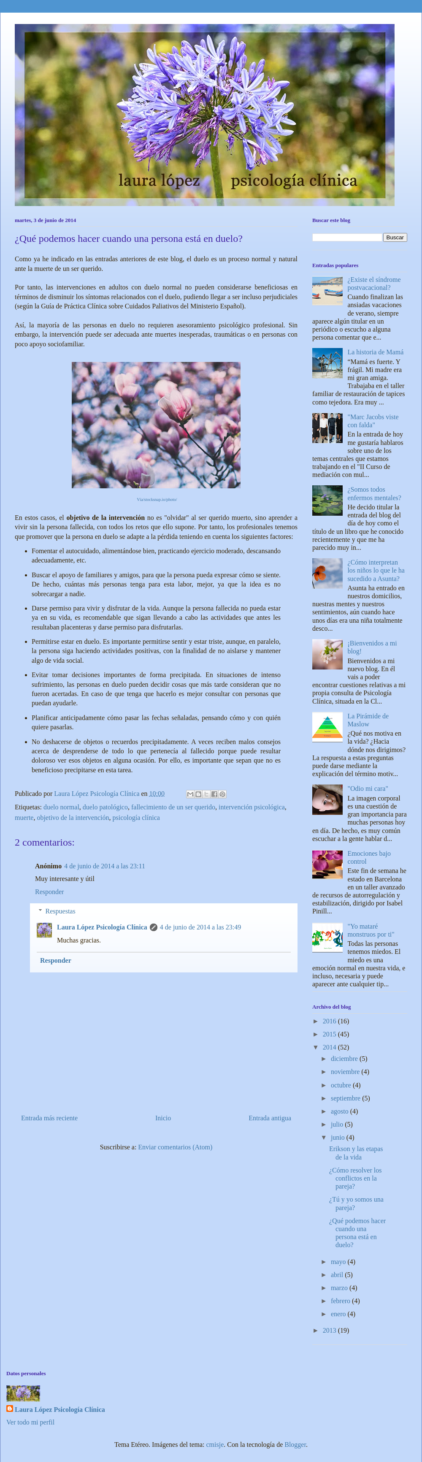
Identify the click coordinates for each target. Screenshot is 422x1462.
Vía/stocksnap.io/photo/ (157, 499)
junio (338, 1137)
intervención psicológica (252, 807)
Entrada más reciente (49, 1118)
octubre (342, 1085)
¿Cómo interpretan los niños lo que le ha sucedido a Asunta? (376, 570)
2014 (330, 1047)
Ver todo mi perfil (30, 1422)
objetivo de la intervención (73, 817)
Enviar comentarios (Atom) (175, 1147)
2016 (330, 1021)
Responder (49, 891)
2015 (330, 1034)
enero (339, 1313)
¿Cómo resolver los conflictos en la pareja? (355, 1178)
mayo (339, 1261)
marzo (340, 1287)
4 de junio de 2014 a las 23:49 (200, 927)
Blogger (295, 1444)
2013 (330, 1330)
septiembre (346, 1098)
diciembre (345, 1058)
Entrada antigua (270, 1118)
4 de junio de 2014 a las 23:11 (104, 866)
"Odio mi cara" (367, 788)
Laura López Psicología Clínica (102, 927)
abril (338, 1274)
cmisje (215, 1444)
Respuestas (61, 911)
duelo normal (61, 807)
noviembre (346, 1071)
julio (338, 1124)
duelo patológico (105, 807)
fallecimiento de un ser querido (173, 807)
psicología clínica (136, 817)
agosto (340, 1111)
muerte (24, 817)
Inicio (163, 1118)
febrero (341, 1300)
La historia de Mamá (375, 352)
